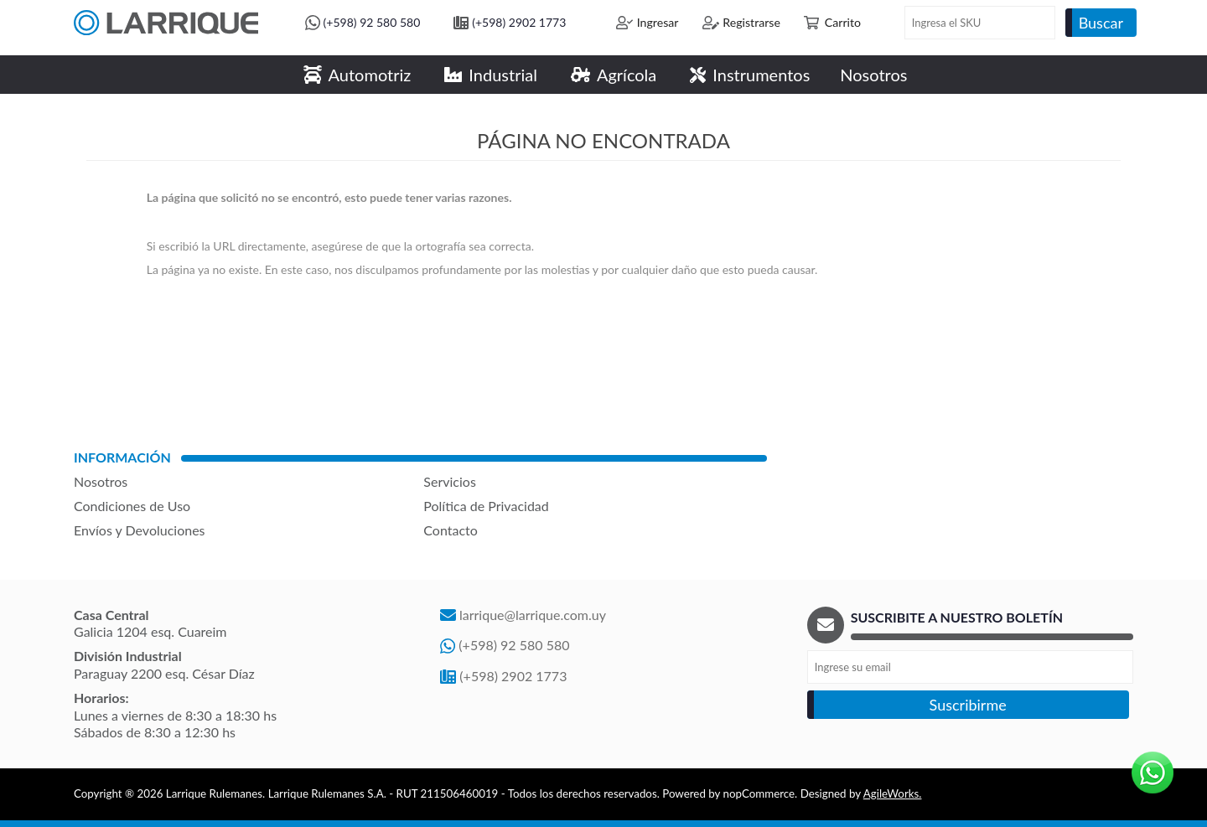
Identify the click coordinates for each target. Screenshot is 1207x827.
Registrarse (751, 22)
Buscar (1101, 22)
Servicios (449, 481)
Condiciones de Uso (132, 506)
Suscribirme (968, 704)
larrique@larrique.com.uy (532, 615)
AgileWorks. (892, 793)
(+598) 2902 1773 (519, 22)
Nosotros (100, 481)
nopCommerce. (760, 793)
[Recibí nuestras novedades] (970, 667)
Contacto (450, 530)
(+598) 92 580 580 (372, 22)
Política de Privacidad (485, 506)
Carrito (843, 22)
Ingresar (658, 22)
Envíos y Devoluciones (139, 530)
